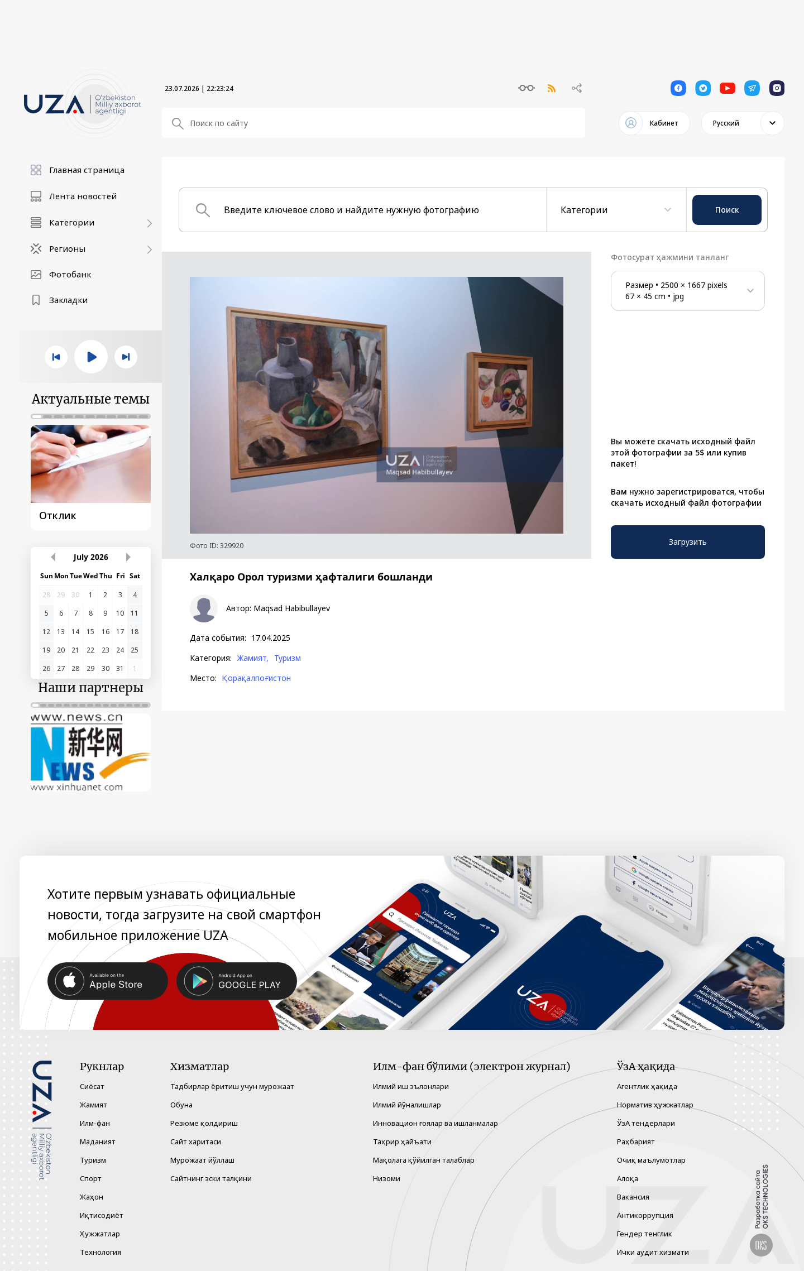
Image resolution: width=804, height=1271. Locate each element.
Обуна (181, 1105)
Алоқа (627, 1178)
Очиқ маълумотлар (651, 1160)
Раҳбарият (636, 1141)
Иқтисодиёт (101, 1215)
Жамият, (253, 658)
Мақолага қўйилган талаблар (424, 1160)
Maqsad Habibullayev (291, 608)
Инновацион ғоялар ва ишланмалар (435, 1123)
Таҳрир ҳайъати (402, 1141)
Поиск (727, 209)
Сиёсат (92, 1086)
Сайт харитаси (195, 1141)
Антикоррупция (645, 1215)
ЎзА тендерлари (646, 1123)
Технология (100, 1252)
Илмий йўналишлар (407, 1105)
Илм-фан (95, 1123)
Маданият (98, 1141)
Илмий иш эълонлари (411, 1086)
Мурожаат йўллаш (202, 1160)
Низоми (386, 1178)
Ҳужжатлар (100, 1234)
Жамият (93, 1105)
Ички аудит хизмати (653, 1252)
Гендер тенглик (644, 1234)
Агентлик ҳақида (647, 1086)
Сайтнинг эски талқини (211, 1178)
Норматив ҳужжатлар (655, 1105)
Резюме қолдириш (204, 1123)
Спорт (91, 1178)
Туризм (287, 658)
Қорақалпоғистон (256, 678)
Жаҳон (91, 1197)
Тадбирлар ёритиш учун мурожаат (232, 1086)
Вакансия (633, 1197)
